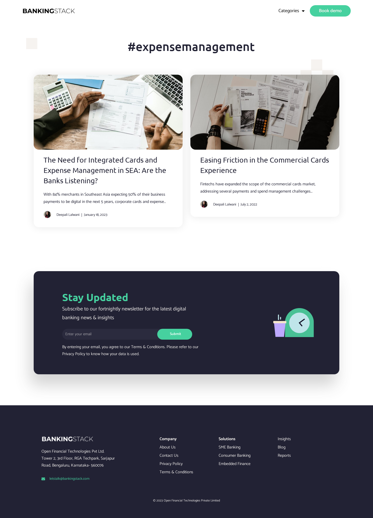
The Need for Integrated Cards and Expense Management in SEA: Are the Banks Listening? (105, 170)
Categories (291, 10)
